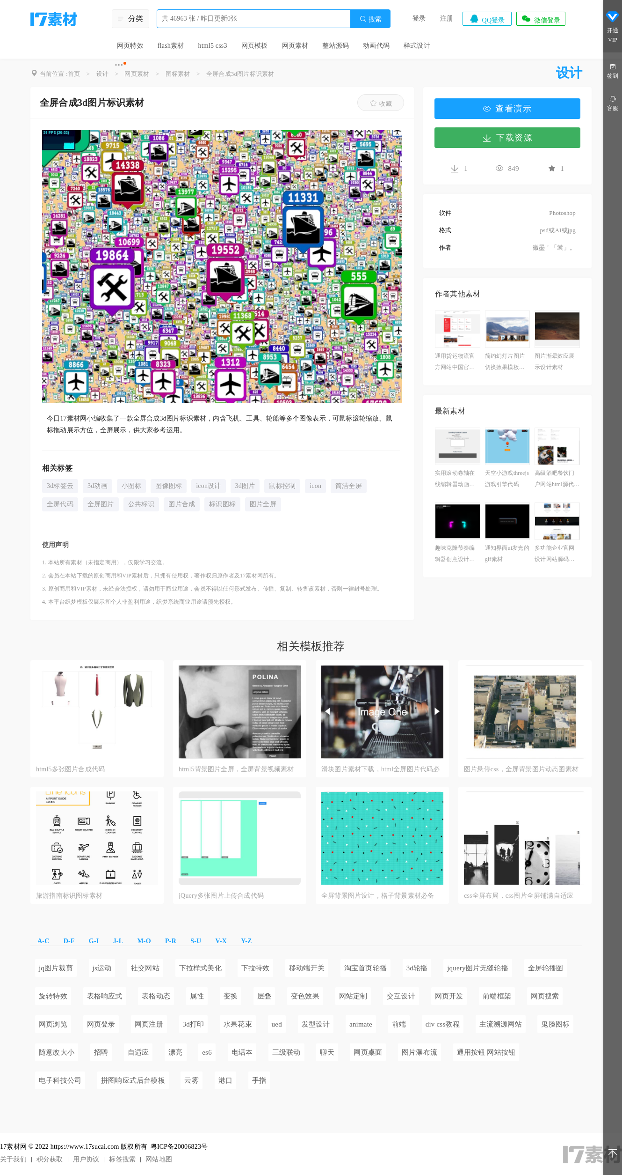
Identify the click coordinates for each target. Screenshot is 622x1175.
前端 (399, 1024)
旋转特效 (53, 996)
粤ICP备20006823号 (179, 1146)
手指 (259, 1080)
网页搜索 (545, 996)
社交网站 (145, 968)
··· (119, 64)
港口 (225, 1080)
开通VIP (613, 27)
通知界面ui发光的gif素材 (507, 553)
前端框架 (497, 996)
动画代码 (376, 45)
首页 (74, 73)
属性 (197, 996)
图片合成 (181, 504)
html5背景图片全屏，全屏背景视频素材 (236, 769)
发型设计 (316, 1024)
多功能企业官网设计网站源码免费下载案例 (554, 555)
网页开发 (449, 996)
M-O (144, 941)
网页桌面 (368, 1052)
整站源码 (335, 45)
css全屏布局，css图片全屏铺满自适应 (518, 895)
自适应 (138, 1052)
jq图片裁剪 (56, 968)
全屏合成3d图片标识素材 (240, 73)
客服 (613, 102)
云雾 (191, 1080)
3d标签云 (60, 485)
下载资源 (507, 137)
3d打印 (193, 1024)
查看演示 (507, 108)
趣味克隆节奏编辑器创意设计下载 (455, 555)
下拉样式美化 (200, 968)
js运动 (102, 968)
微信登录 (540, 19)
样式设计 (417, 45)
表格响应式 (105, 996)
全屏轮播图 (546, 968)
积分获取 (49, 1159)
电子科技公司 (60, 1080)
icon (315, 485)
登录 (419, 18)
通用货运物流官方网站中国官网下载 (455, 363)
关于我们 (13, 1159)
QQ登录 (487, 19)
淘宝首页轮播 (365, 968)
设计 (102, 73)
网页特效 (130, 45)
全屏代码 (60, 504)
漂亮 (175, 1052)
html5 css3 (212, 45)
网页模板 (254, 45)
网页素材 (295, 45)
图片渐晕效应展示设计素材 (554, 361)
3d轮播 (417, 968)
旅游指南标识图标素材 (69, 895)
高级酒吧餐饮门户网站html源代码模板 (557, 480)
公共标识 (141, 504)
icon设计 (208, 485)
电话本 (242, 1052)
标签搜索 (122, 1159)
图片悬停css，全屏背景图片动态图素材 (521, 769)
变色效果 (305, 996)
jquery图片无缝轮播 (477, 968)
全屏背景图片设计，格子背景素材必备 (377, 895)
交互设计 (401, 996)
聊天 (327, 1052)
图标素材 (178, 73)
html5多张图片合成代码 (70, 769)
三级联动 (286, 1052)
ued (277, 1024)
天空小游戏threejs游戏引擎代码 (507, 479)
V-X (221, 941)
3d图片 (245, 485)
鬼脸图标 (555, 1024)
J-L (118, 941)
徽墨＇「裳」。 (554, 247)
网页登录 (101, 1024)
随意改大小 (56, 1052)
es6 (207, 1052)
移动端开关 (307, 968)
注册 (446, 18)
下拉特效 (255, 968)
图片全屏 (263, 504)
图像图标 (168, 485)
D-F (69, 941)
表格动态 (156, 996)
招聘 (101, 1052)
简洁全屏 (348, 485)
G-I (94, 941)
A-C (43, 941)
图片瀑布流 (419, 1052)
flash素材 (171, 45)
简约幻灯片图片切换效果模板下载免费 (505, 363)
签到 (613, 70)
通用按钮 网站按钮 (486, 1052)
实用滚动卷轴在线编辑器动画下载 (455, 480)
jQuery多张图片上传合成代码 (221, 895)
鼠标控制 (282, 485)
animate (360, 1024)
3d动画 (97, 485)
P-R (170, 941)
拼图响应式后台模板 (133, 1080)
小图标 (132, 485)
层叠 (264, 996)
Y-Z (246, 941)
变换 (231, 996)
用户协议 (86, 1159)
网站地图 (158, 1159)
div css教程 (443, 1024)
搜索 (370, 19)
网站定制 (353, 996)
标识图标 (222, 504)
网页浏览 (53, 1024)
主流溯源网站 (500, 1024)
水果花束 (238, 1024)
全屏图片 (100, 504)
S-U (195, 941)
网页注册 (149, 1024)
